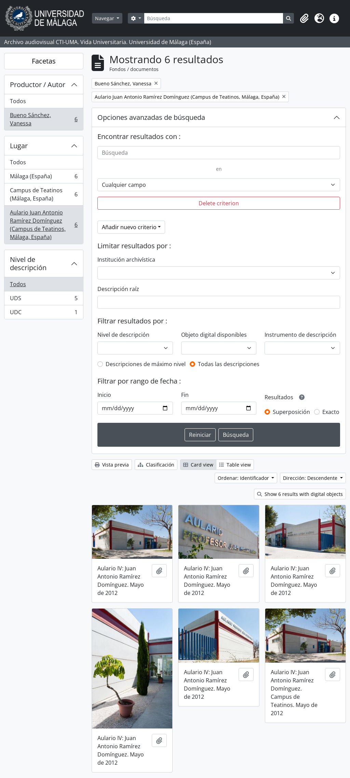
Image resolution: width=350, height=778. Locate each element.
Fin (185, 395)
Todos (18, 101)
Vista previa (112, 464)
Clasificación (156, 464)
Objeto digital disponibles (214, 334)
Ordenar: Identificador (244, 478)
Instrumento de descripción (300, 334)
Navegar (105, 18)
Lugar (19, 145)
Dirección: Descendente (311, 478)
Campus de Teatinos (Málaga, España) (44, 194)
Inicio (104, 395)
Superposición (291, 412)
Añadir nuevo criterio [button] (129, 227)
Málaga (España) (44, 177)
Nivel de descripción (28, 263)
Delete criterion (219, 203)
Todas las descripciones (228, 364)
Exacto (330, 412)
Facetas (44, 61)
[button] (304, 18)
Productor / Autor (37, 84)
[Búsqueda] (213, 18)
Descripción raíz (118, 289)
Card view (198, 464)
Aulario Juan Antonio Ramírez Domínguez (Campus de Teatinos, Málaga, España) (44, 225)
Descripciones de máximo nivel (146, 364)
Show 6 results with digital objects (300, 494)
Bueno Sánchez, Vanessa (44, 119)
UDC (44, 313)
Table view (235, 464)
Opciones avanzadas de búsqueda (151, 117)
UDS (44, 299)
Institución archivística (126, 259)
